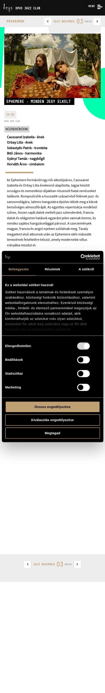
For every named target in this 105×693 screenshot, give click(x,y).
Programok (15, 21)
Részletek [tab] (52, 269)
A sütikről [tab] (86, 269)
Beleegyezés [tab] (19, 269)
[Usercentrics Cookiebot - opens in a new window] (80, 257)
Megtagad (52, 433)
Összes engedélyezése (52, 407)
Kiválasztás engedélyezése (52, 420)
